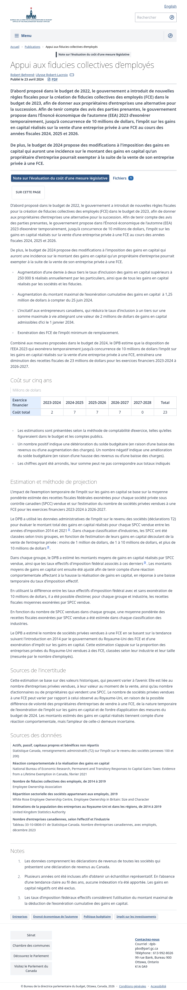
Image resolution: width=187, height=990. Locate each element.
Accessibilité (158, 986)
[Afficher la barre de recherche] (168, 35)
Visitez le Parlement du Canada (31, 968)
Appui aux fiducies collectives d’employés (72, 47)
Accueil (14, 47)
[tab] (59, 178)
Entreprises (19, 917)
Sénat (31, 935)
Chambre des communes (31, 945)
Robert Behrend (22, 75)
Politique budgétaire (97, 917)
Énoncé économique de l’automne (55, 917)
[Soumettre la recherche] (171, 17)
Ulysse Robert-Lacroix (52, 75)
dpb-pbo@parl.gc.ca (146, 946)
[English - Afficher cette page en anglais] (156, 6)
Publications (32, 47)
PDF (52, 79)
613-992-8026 (163, 953)
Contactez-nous (147, 939)
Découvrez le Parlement (31, 956)
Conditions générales (132, 986)
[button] (72, 75)
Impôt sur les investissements (136, 917)
